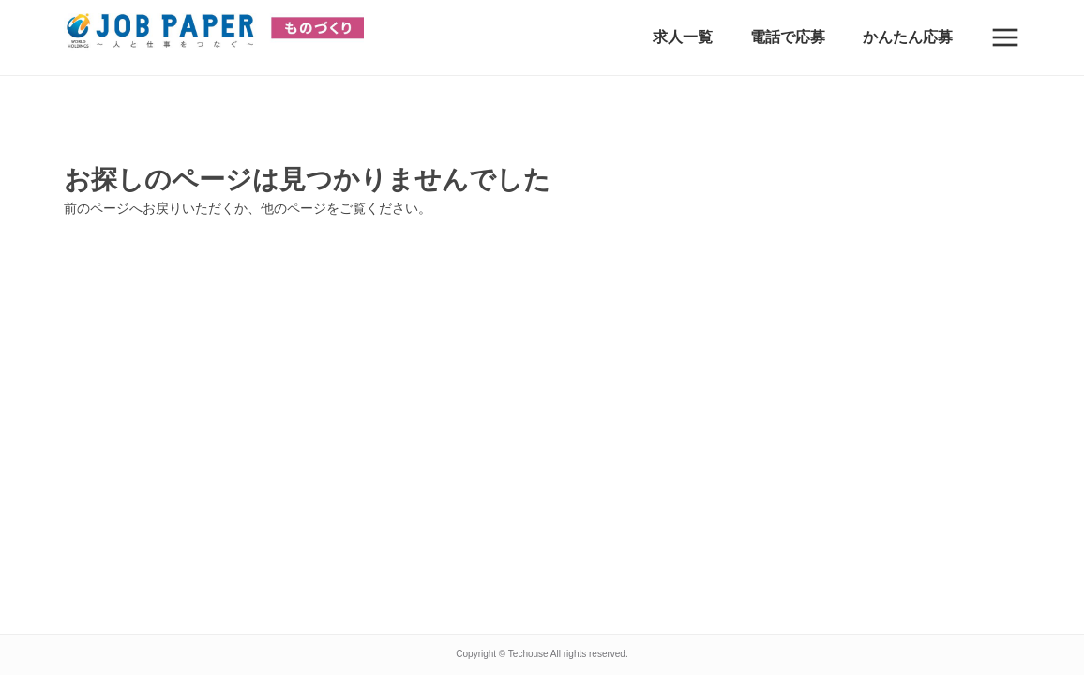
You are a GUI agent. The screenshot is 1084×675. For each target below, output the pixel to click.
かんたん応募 (908, 37)
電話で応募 (787, 37)
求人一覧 (683, 37)
